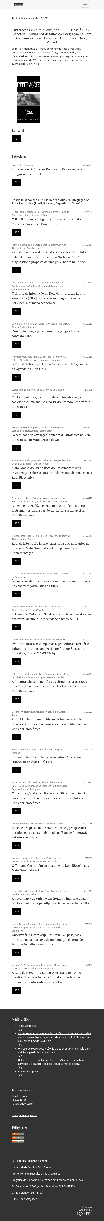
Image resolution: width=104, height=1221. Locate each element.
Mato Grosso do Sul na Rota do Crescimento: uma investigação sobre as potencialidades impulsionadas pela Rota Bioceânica (52, 472)
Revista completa (28, 1071)
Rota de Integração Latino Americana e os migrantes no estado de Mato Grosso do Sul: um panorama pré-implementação (51, 548)
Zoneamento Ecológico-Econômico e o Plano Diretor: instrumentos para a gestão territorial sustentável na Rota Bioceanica (49, 510)
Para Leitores (19, 1096)
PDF (16, 138)
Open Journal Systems (24, 1115)
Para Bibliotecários (23, 1103)
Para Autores (19, 1099)
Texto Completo (27, 1025)
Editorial (18, 130)
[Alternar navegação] (85, 4)
